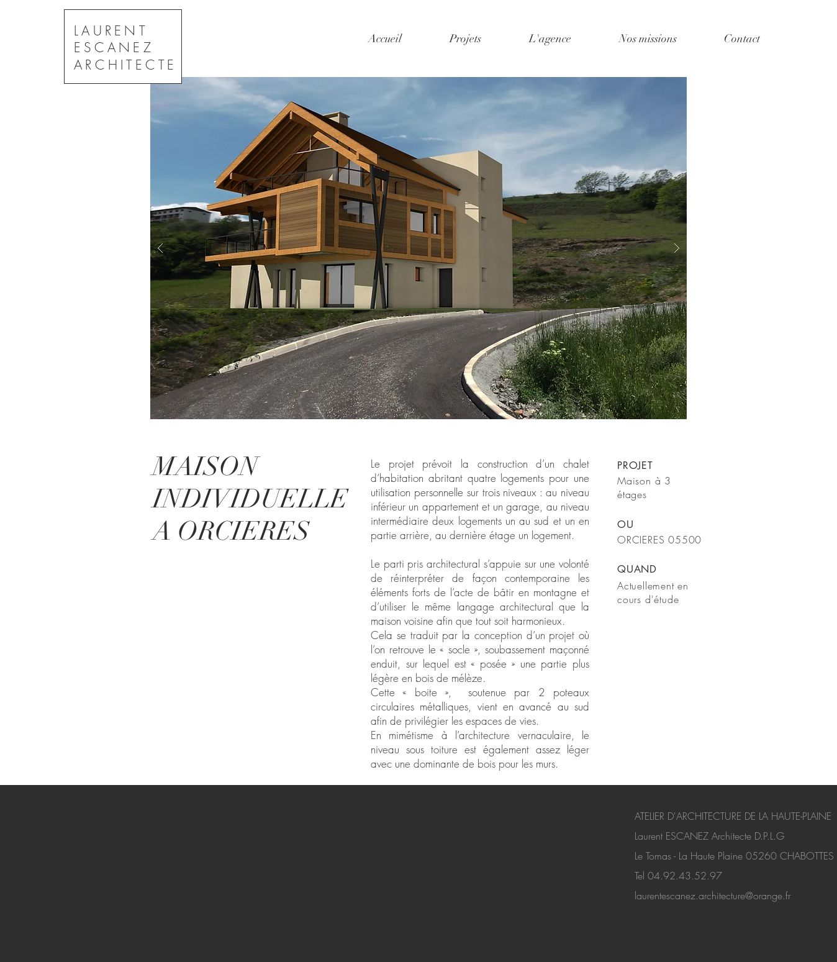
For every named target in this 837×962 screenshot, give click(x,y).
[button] (418, 248)
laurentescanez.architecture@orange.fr (712, 895)
